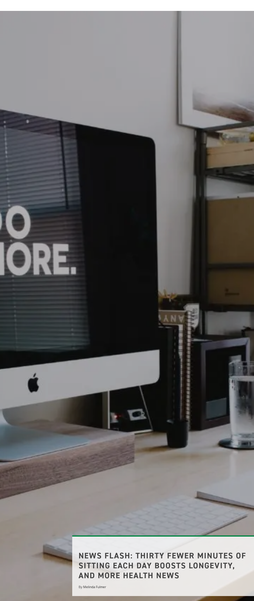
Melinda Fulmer (94, 587)
